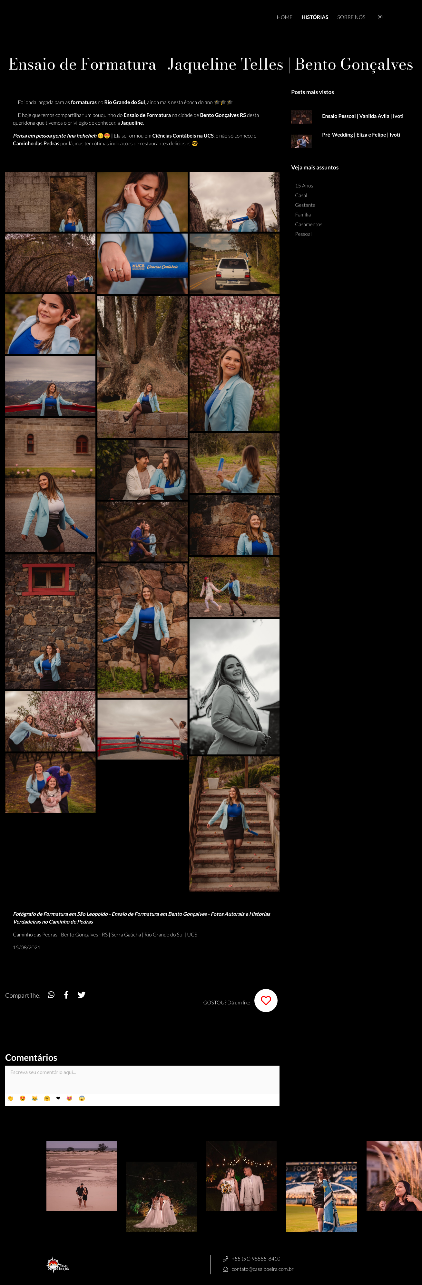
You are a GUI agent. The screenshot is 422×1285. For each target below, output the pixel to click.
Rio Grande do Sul (163, 935)
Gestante (305, 205)
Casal (301, 195)
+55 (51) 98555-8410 (256, 1259)
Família (303, 215)
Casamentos (308, 224)
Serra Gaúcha (126, 935)
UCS (192, 935)
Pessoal (303, 234)
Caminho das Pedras (35, 935)
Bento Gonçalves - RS (84, 935)
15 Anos (304, 186)
